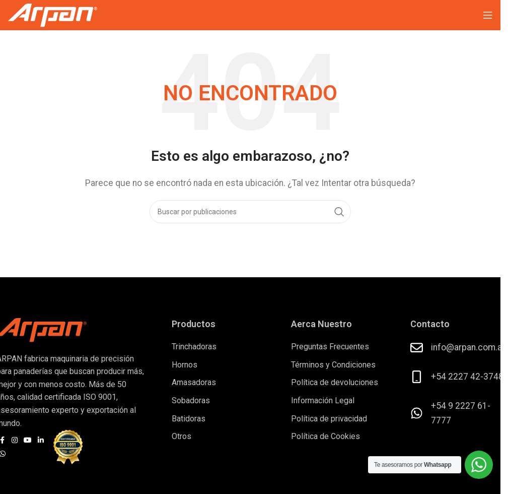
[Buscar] (250, 211)
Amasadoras (194, 382)
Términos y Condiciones (333, 364)
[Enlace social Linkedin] (41, 440)
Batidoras (188, 418)
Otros (181, 436)
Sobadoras (191, 400)
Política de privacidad (329, 418)
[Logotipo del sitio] (53, 14)
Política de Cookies (325, 436)
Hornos (184, 364)
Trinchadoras (194, 346)
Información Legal (322, 400)
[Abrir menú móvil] (488, 15)
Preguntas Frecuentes (330, 346)
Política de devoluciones (334, 382)
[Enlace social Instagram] (15, 440)
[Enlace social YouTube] (28, 440)
